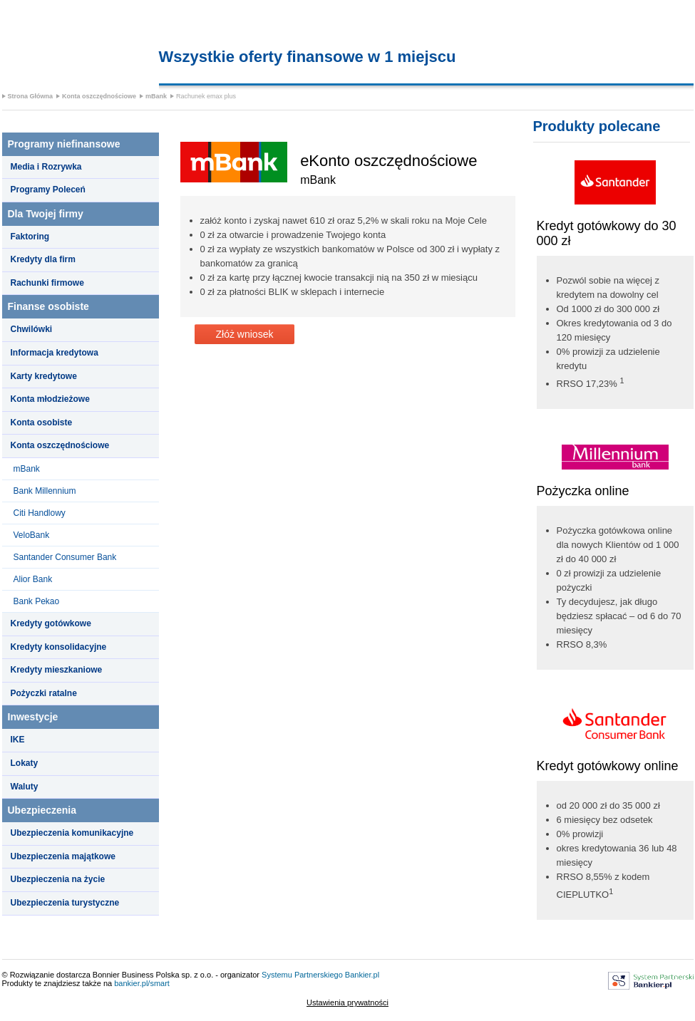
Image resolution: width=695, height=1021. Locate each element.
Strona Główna (30, 96)
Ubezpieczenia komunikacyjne (72, 833)
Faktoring (30, 237)
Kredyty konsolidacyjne (59, 647)
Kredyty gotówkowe (51, 623)
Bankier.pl (362, 974)
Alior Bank (33, 579)
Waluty (24, 787)
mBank (156, 96)
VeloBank (32, 535)
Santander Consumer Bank (65, 557)
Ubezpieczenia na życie (58, 879)
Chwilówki (32, 329)
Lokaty (24, 763)
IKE (18, 740)
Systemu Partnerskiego (302, 974)
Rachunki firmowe (47, 283)
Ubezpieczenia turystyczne (65, 903)
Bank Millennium (45, 491)
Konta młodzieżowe (50, 399)
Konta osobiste (42, 422)
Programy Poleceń (48, 190)
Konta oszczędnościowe (99, 96)
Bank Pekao (37, 601)
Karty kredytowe (44, 376)
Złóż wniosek (245, 334)
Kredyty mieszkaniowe (57, 670)
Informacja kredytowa (54, 353)
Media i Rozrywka (46, 167)
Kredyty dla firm (43, 259)
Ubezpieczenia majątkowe (63, 856)
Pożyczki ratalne (44, 693)
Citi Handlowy (40, 513)
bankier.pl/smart (142, 983)
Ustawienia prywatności (347, 1002)
